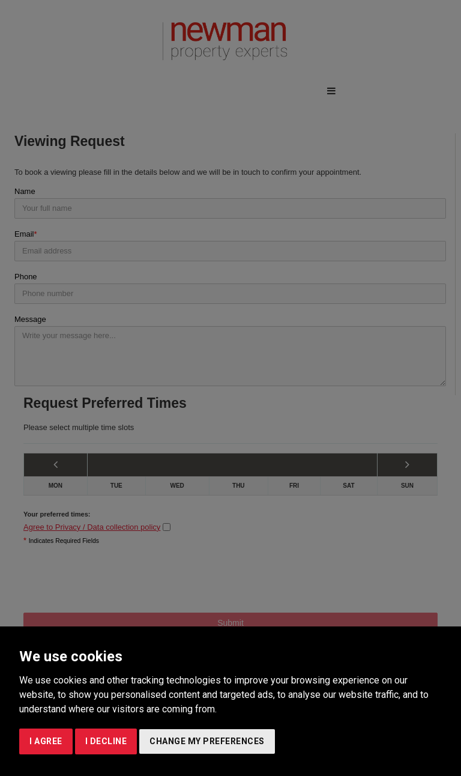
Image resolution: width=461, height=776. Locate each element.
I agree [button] (45, 741)
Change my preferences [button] (207, 741)
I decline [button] (106, 741)
